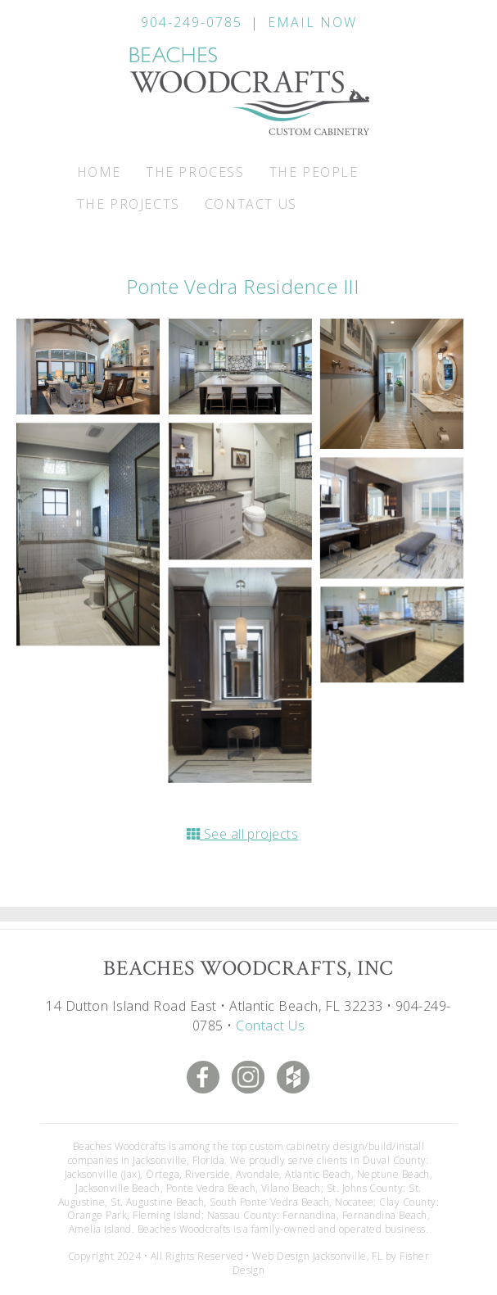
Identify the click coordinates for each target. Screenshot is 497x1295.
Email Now (312, 22)
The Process (195, 172)
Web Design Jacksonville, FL (317, 1256)
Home (99, 172)
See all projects (243, 834)
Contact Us (251, 204)
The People (314, 172)
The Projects (128, 204)
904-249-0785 (191, 22)
